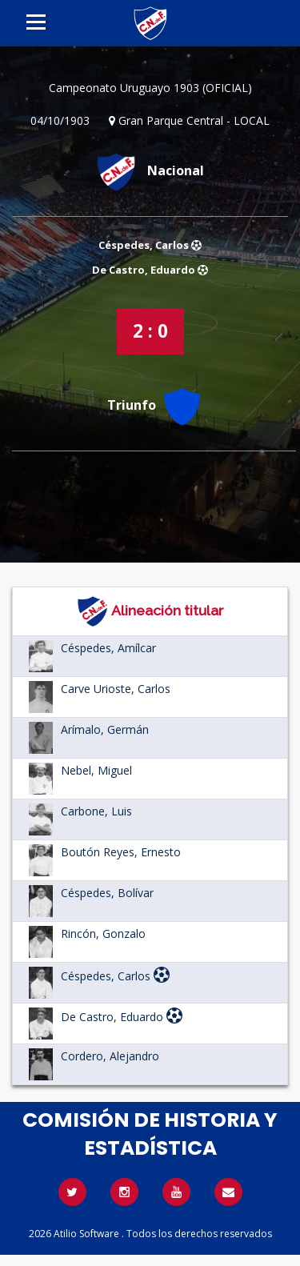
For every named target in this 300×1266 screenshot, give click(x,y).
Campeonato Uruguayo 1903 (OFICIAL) (150, 87)
